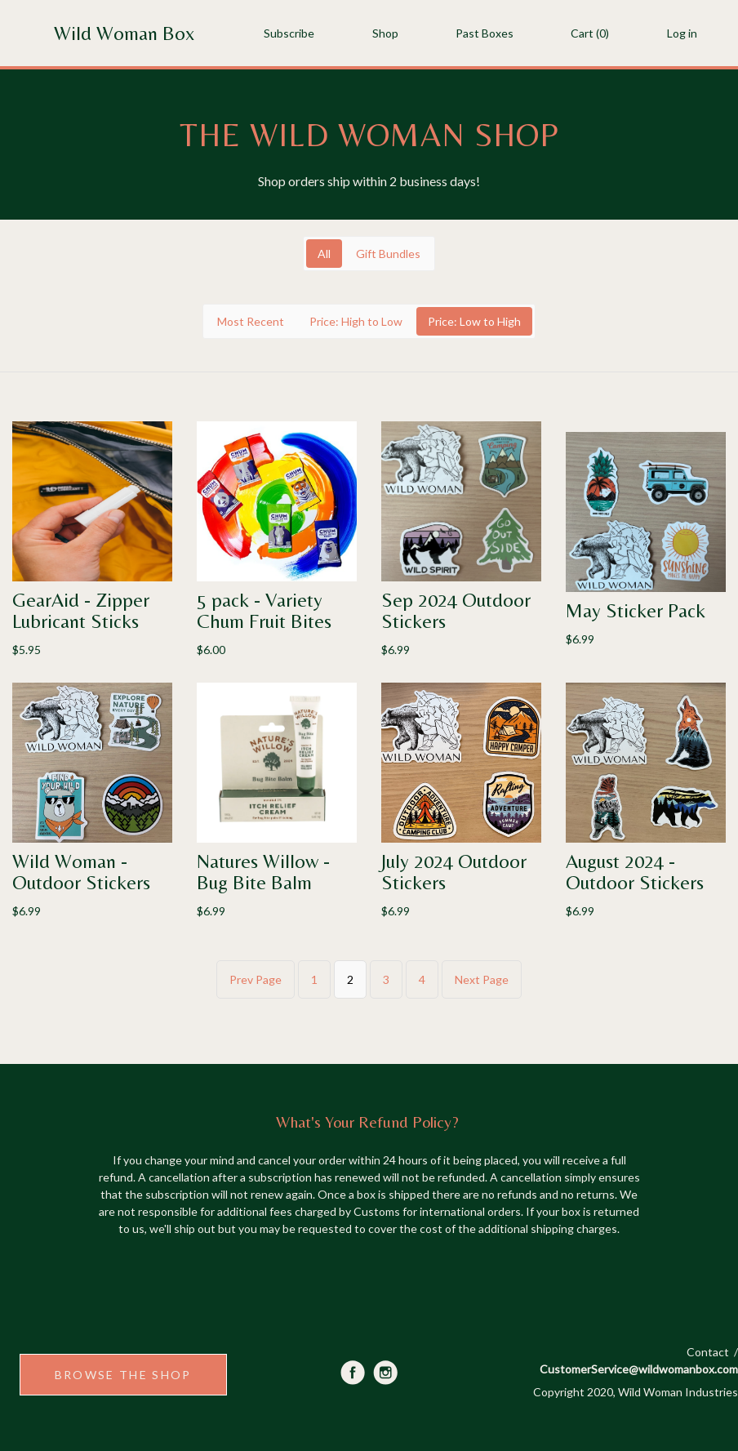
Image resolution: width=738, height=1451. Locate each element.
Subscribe (289, 33)
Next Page (482, 979)
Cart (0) (590, 33)
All (324, 253)
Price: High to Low (355, 321)
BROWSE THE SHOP (123, 1375)
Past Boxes (484, 33)
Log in (682, 33)
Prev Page (255, 979)
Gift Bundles (388, 253)
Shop (385, 33)
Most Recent (250, 321)
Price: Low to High (474, 321)
